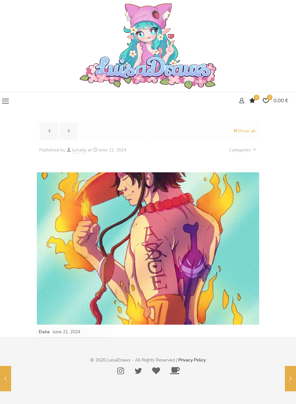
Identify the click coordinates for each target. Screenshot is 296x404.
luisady (79, 150)
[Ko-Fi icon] (175, 371)
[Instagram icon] (120, 371)
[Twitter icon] (138, 371)
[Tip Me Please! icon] (156, 371)
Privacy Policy (192, 360)
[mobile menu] (5, 101)
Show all (244, 131)
